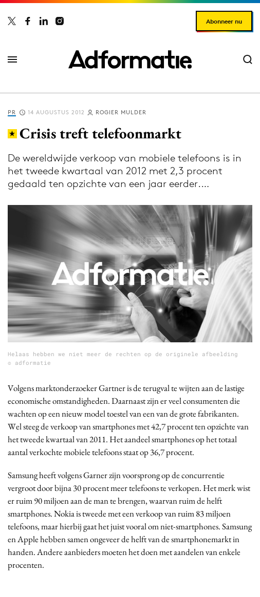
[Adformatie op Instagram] (59, 21)
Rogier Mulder (121, 112)
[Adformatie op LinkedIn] (44, 21)
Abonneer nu (224, 21)
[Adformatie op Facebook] (28, 21)
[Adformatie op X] (12, 21)
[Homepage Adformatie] (130, 59)
